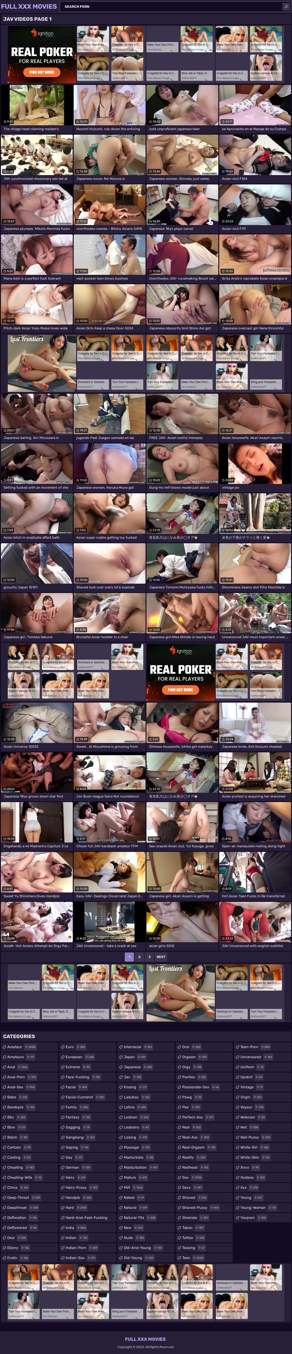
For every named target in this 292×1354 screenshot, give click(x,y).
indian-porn (82, 1247)
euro (76, 1047)
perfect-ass (198, 1117)
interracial (138, 1047)
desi (17, 1237)
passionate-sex (201, 1087)
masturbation (141, 1167)
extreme (78, 1067)
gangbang (81, 1137)
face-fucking (83, 1077)
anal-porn (22, 1077)
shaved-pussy (201, 1207)
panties (194, 1077)
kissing (136, 1087)
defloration (22, 1217)
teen (193, 1257)
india (76, 1227)
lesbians (137, 1127)
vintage (252, 1087)
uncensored (256, 1057)
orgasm (195, 1057)
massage (137, 1147)
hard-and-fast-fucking (86, 1218)
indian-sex (81, 1257)
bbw (16, 1127)
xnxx (250, 1167)
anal (18, 1067)
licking (136, 1137)
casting (19, 1157)
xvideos (253, 1177)
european (80, 1057)
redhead (195, 1167)
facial (77, 1087)
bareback (21, 1107)
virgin (251, 1097)
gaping (77, 1147)
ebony (18, 1247)
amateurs (21, 1057)
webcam (253, 1117)
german (78, 1167)
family (77, 1107)
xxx (249, 1187)
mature (136, 1177)
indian (77, 1237)
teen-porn (255, 1047)
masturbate (139, 1157)
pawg (192, 1097)
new (134, 1227)
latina (135, 1107)
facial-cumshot (85, 1097)
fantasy (78, 1117)
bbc (17, 1117)
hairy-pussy (82, 1187)
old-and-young (143, 1247)
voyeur (252, 1107)
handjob (79, 1197)
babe (17, 1097)
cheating (21, 1167)
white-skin (255, 1157)
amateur (22, 1047)
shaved (195, 1197)
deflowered (22, 1227)
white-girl (255, 1147)
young (251, 1197)
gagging (78, 1127)
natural (136, 1207)
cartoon (19, 1147)
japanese (138, 1067)
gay (74, 1157)
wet (249, 1127)
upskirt (251, 1077)
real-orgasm (199, 1147)
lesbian (137, 1117)
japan (135, 1057)
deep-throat (24, 1197)
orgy (192, 1067)
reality (194, 1157)
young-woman (258, 1207)
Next (161, 957)
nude (134, 1237)
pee (191, 1107)
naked (134, 1197)
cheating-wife (25, 1177)
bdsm (18, 1137)
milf (134, 1187)
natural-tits (140, 1217)
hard (77, 1207)
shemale (195, 1217)
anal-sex (21, 1087)
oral (192, 1047)
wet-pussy (255, 1137)
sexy (192, 1187)
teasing (194, 1247)
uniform (252, 1067)
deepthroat (23, 1207)
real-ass (196, 1137)
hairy (76, 1177)
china (18, 1187)
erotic (18, 1257)
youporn (253, 1217)
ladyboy (137, 1097)
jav (133, 1077)
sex (192, 1177)
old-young (139, 1257)
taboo (193, 1227)
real (192, 1127)
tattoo (193, 1237)
